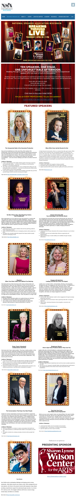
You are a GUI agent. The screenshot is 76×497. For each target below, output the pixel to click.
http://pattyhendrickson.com (51, 306)
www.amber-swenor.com (13, 369)
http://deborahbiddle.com (13, 237)
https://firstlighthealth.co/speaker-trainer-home (17, 174)
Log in (73, 5)
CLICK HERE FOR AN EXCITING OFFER (38, 99)
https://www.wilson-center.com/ (56, 476)
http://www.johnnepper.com (13, 436)
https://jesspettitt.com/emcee (13, 494)
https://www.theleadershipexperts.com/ (50, 370)
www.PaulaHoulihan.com (11, 304)
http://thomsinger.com (50, 239)
